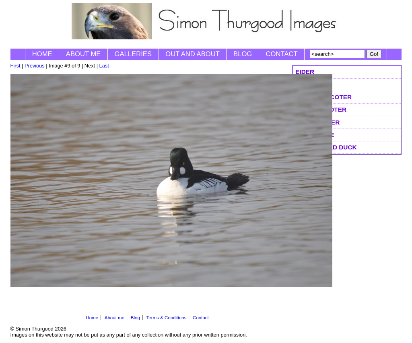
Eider (304, 71)
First (15, 66)
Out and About (192, 54)
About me (83, 54)
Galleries (133, 54)
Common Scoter (323, 97)
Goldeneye (314, 134)
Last (104, 66)
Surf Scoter (317, 122)
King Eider (313, 84)
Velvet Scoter (320, 109)
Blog (242, 54)
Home (42, 54)
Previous (35, 66)
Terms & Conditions (166, 317)
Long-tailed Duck (325, 147)
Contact (282, 54)
